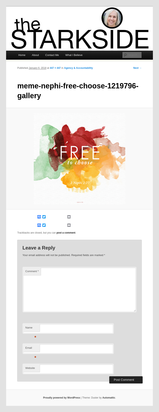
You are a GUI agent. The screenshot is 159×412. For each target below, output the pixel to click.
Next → (137, 68)
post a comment (65, 232)
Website (30, 368)
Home (22, 55)
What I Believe (73, 55)
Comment (32, 271)
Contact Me (52, 55)
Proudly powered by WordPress (61, 397)
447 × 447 (55, 68)
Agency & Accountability (78, 68)
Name (30, 329)
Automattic (108, 397)
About (35, 55)
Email (30, 349)
